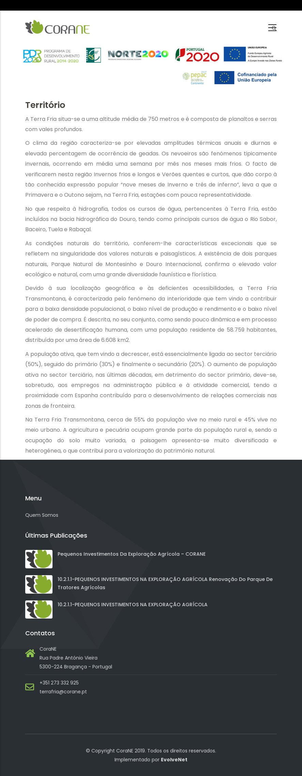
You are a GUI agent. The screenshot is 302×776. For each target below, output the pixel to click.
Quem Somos (41, 515)
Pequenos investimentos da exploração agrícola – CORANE (132, 554)
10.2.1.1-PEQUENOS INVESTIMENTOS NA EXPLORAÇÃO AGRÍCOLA (133, 604)
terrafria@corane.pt (63, 691)
